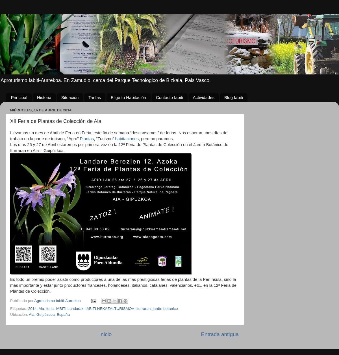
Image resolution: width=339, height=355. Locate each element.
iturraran (143, 309)
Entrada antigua (220, 334)
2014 (32, 309)
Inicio (105, 334)
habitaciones (127, 138)
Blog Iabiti (233, 97)
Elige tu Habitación (128, 97)
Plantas (87, 138)
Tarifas (94, 97)
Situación (70, 97)
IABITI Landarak (69, 309)
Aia (41, 309)
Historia (44, 97)
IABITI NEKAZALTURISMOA (110, 309)
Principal (19, 97)
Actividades (204, 97)
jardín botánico (165, 309)
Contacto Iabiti (169, 97)
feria (50, 309)
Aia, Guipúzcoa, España (49, 314)
